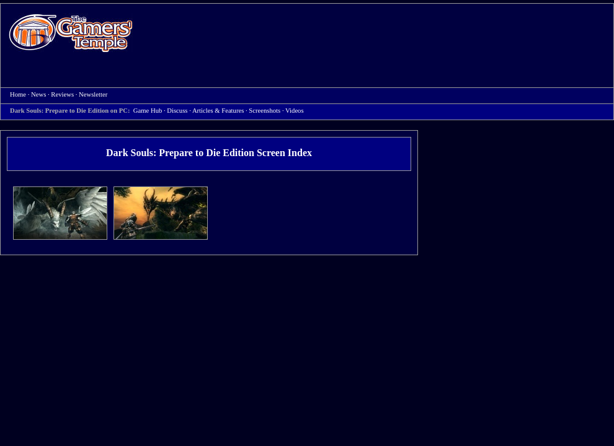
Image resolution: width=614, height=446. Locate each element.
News (38, 94)
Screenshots (264, 110)
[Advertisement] (193, 45)
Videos (294, 110)
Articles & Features (218, 110)
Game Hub (147, 110)
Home (71, 32)
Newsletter (93, 94)
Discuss (177, 110)
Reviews (62, 94)
